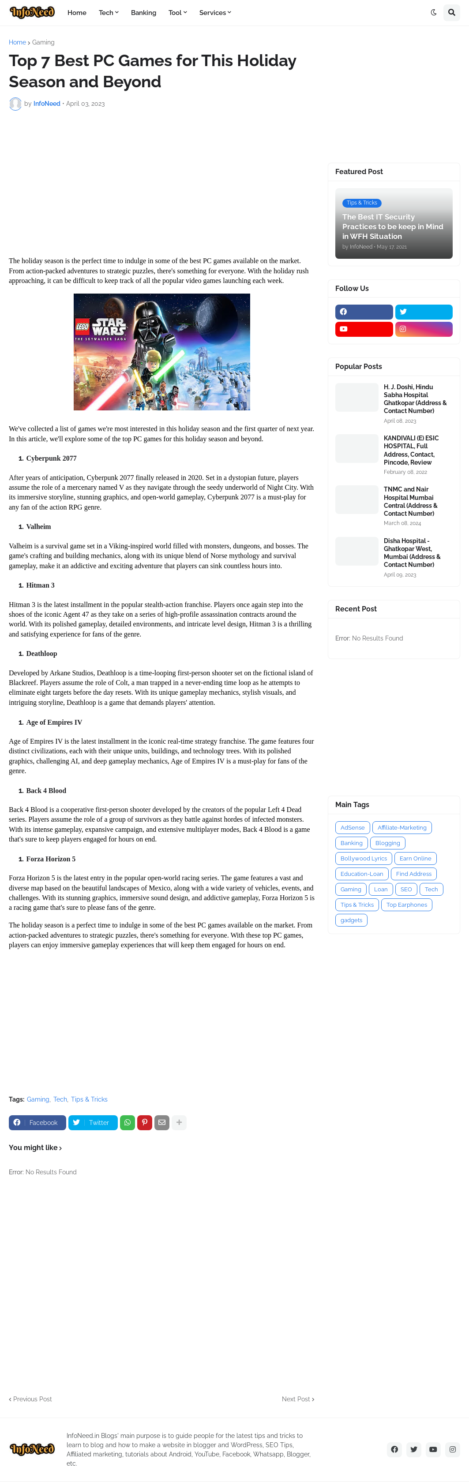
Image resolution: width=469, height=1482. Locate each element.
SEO (406, 889)
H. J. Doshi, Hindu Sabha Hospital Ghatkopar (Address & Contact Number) (415, 399)
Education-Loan (362, 874)
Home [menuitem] (77, 13)
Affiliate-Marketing (402, 827)
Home (17, 42)
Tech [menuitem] (106, 13)
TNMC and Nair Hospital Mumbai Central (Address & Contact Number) (411, 501)
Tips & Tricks (89, 1099)
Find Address (413, 874)
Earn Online (415, 858)
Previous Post (32, 1399)
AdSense (353, 827)
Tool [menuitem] (175, 13)
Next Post (296, 1399)
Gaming (43, 42)
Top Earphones (406, 904)
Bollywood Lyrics (364, 858)
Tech (60, 1099)
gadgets (351, 920)
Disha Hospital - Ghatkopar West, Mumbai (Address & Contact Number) (412, 553)
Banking (352, 843)
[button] (433, 12)
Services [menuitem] (212, 13)
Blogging (387, 843)
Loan (381, 889)
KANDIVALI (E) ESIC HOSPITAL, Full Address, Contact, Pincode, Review (411, 450)
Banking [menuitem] (143, 13)
